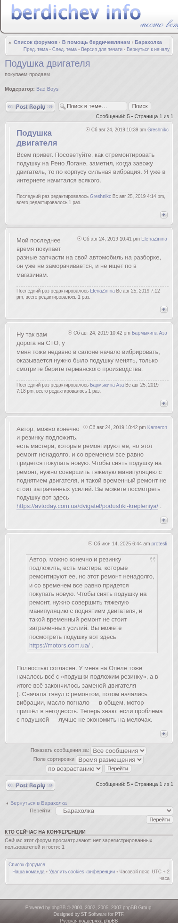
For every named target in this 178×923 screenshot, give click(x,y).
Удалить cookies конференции (82, 871)
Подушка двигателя (47, 63)
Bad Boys (47, 89)
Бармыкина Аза (149, 333)
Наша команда (28, 871)
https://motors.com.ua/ (59, 645)
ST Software (94, 914)
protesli (160, 543)
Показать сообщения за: (89, 750)
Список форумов (35, 42)
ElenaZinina (154, 239)
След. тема (64, 49)
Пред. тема (36, 49)
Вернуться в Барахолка (38, 803)
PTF (119, 914)
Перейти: (41, 810)
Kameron (157, 427)
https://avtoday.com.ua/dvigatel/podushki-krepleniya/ (87, 505)
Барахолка (148, 42)
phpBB (58, 907)
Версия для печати (101, 49)
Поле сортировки (88, 759)
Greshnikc (158, 129)
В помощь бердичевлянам (96, 42)
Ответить (30, 106)
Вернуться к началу (148, 49)
